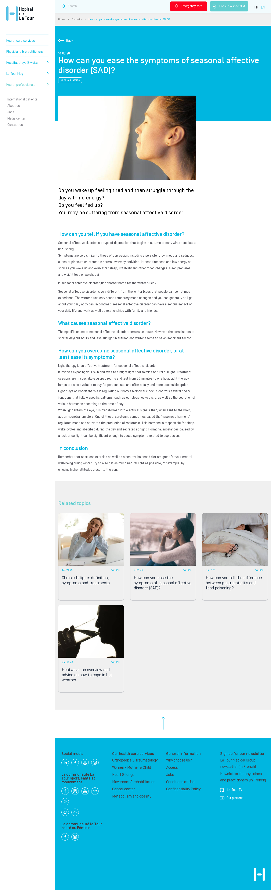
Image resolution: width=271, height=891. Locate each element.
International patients (22, 99)
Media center (16, 118)
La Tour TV (231, 790)
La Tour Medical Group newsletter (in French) (238, 764)
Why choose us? (179, 761)
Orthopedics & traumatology (135, 761)
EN (263, 7)
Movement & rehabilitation (133, 782)
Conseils (77, 19)
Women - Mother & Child (131, 768)
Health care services (20, 41)
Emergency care (188, 6)
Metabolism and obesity (131, 797)
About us (13, 106)
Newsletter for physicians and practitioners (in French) (243, 777)
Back (65, 41)
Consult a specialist (229, 6)
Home (61, 19)
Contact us (15, 125)
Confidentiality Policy (183, 790)
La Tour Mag (27, 74)
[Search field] (122, 6)
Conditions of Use (180, 782)
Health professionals (27, 85)
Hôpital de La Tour (20, 13)
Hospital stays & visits (27, 63)
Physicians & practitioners (24, 52)
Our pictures (231, 798)
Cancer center (123, 790)
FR (256, 7)
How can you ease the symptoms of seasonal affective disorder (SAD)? (129, 19)
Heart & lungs (123, 775)
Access (172, 768)
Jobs (10, 112)
